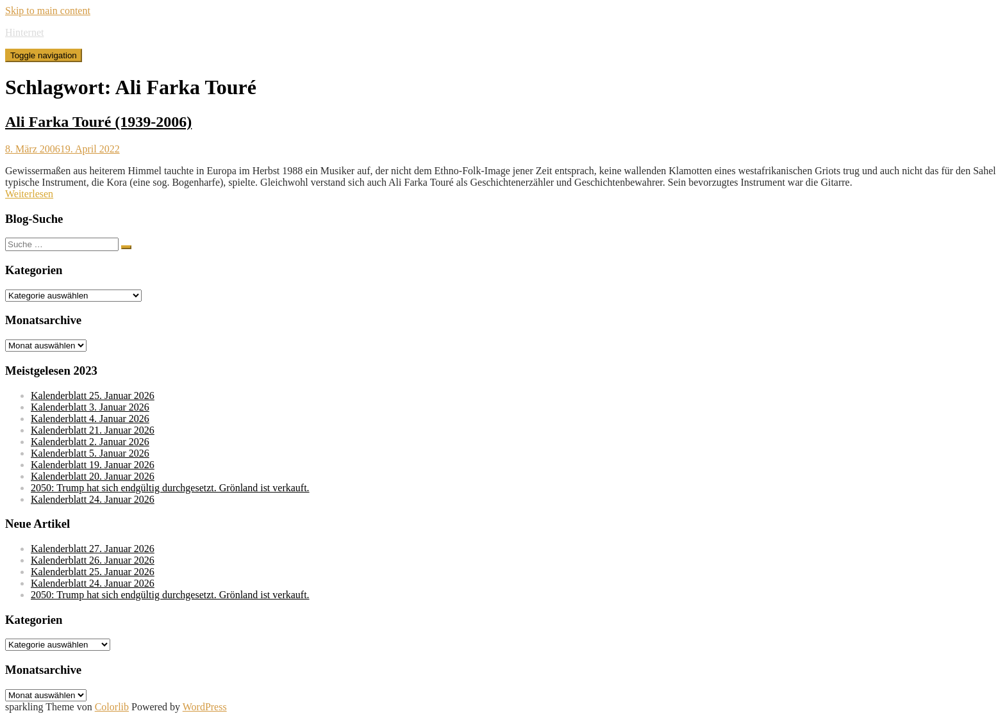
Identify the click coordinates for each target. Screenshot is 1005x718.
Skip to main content (47, 10)
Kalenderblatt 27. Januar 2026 (92, 548)
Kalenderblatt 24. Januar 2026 (92, 499)
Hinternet (24, 32)
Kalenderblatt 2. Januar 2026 (90, 441)
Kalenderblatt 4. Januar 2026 (90, 418)
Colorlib (112, 706)
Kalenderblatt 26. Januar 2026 (92, 560)
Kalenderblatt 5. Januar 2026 (90, 453)
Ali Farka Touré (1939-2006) (98, 121)
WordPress (205, 706)
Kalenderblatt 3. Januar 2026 (90, 407)
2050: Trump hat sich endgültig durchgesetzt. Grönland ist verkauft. (170, 487)
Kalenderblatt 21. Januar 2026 (92, 430)
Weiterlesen (29, 193)
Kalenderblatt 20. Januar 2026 (92, 476)
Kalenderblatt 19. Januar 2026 (92, 464)
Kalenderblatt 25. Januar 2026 (92, 395)
